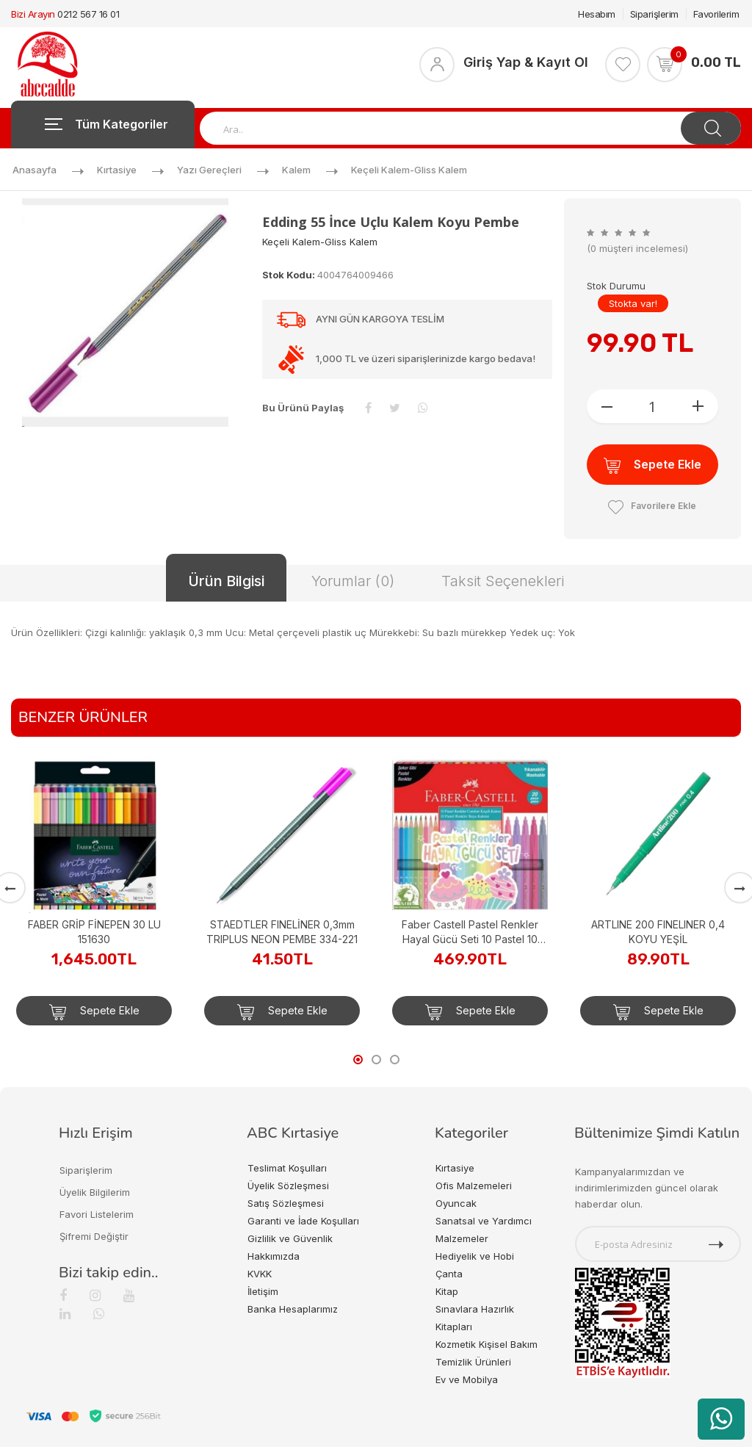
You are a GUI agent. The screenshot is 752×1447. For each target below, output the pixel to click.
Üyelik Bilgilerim (94, 1192)
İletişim (262, 1291)
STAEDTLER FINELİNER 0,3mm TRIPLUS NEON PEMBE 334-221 (282, 931)
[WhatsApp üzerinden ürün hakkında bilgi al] (721, 1419)
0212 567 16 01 (88, 14)
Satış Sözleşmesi (285, 1203)
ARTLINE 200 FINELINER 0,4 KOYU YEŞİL (658, 931)
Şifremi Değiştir (94, 1236)
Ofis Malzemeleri (473, 1185)
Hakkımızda (273, 1256)
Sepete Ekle (652, 465)
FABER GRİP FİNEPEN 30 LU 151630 (94, 931)
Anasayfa (34, 170)
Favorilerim (716, 14)
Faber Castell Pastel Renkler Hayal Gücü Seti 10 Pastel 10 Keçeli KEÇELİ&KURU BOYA (470, 932)
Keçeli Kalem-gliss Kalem (409, 170)
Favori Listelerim (96, 1214)
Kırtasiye (117, 170)
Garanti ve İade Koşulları (303, 1221)
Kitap (446, 1291)
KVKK (259, 1274)
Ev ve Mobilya (466, 1379)
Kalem (296, 170)
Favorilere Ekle (652, 505)
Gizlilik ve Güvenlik (290, 1238)
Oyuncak (456, 1203)
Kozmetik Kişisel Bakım (486, 1344)
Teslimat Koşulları (287, 1168)
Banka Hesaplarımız (292, 1309)
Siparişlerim (654, 14)
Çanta (449, 1274)
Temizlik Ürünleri (473, 1362)
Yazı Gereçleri (209, 170)
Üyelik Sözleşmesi (288, 1185)
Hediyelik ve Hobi (474, 1256)
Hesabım (596, 14)
